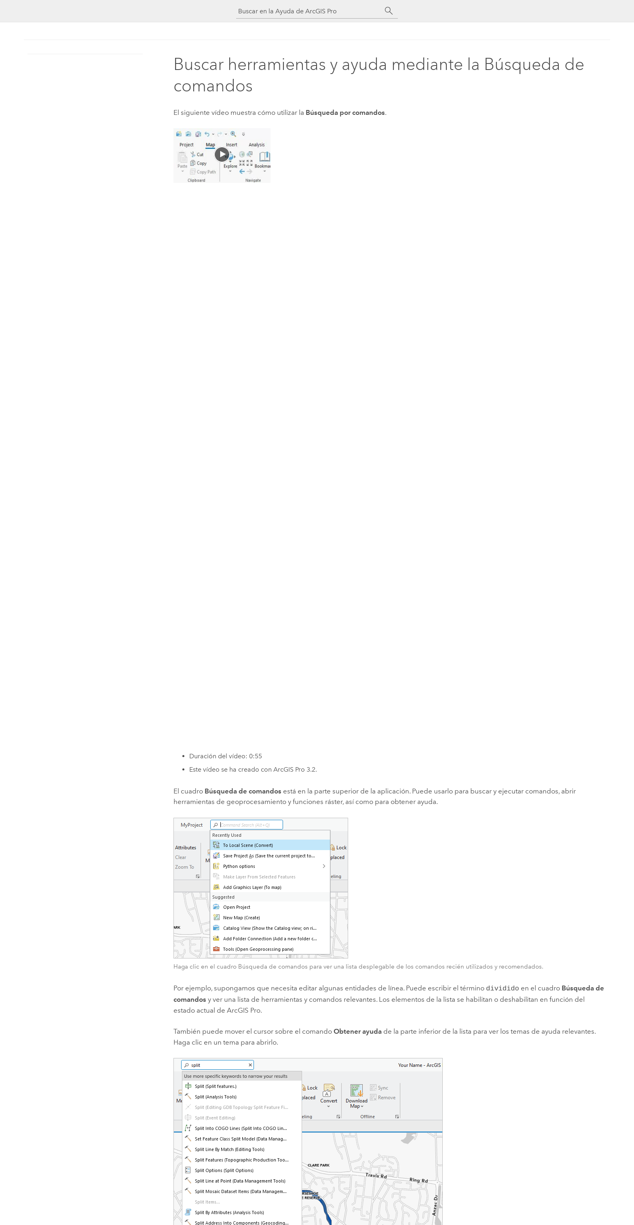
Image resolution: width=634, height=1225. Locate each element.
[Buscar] (389, 11)
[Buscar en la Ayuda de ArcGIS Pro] (309, 11)
